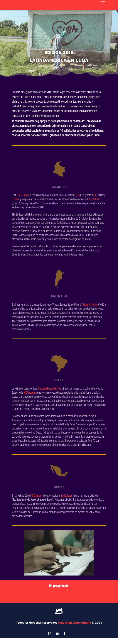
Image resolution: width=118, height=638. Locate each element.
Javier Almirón (90, 304)
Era (94, 195)
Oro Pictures (94, 199)
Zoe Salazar (67, 495)
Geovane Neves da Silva (49, 388)
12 (76, 571)
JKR (78, 195)
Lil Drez (15, 199)
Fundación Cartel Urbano (74, 622)
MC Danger (35, 495)
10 (70, 571)
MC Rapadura (30, 392)
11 (73, 571)
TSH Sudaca (23, 195)
